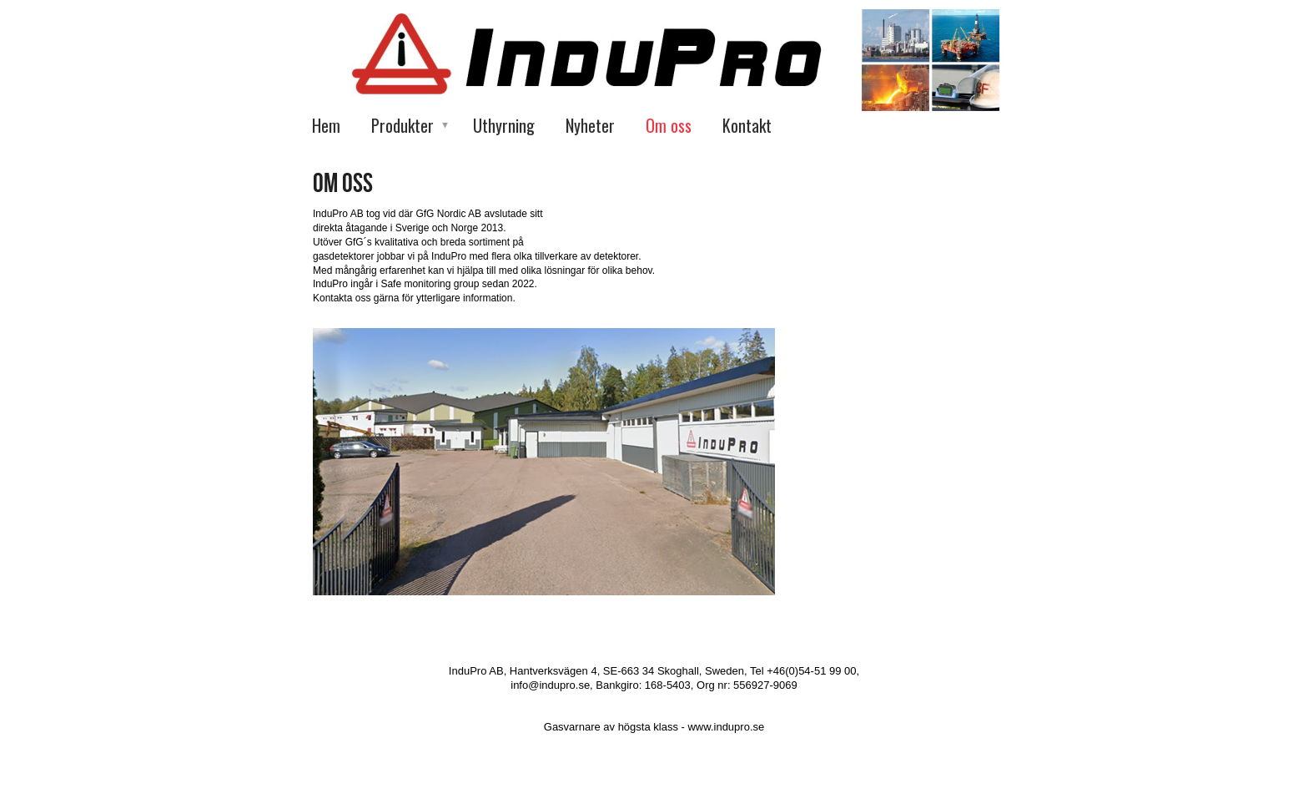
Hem (326, 125)
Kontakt (747, 125)
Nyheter (590, 125)
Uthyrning (504, 125)
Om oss (669, 125)
